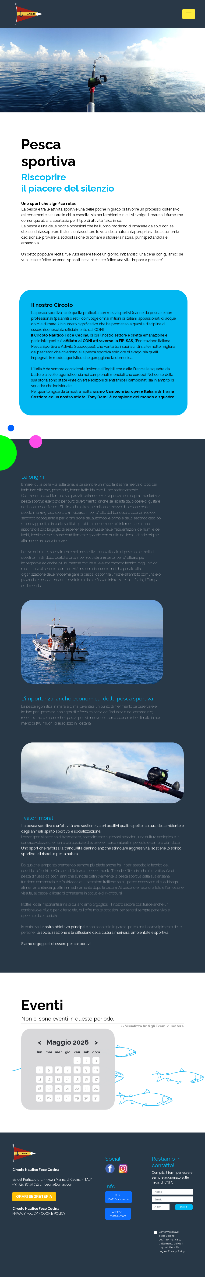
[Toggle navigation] (188, 14)
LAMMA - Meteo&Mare (118, 1214)
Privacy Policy (176, 1251)
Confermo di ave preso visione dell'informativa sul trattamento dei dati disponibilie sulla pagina (172, 1241)
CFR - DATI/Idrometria (118, 1197)
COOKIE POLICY (53, 1213)
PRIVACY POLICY (25, 1213)
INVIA (183, 1207)
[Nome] (172, 1192)
